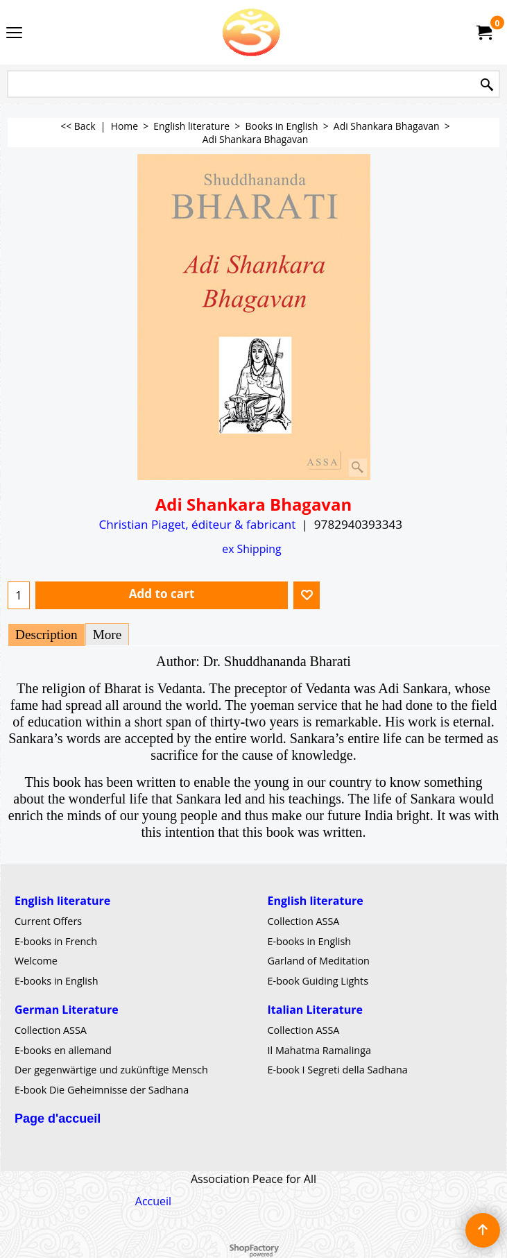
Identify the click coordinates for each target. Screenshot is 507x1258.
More (107, 634)
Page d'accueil (58, 1118)
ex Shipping (251, 548)
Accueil (153, 1201)
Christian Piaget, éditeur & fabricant (196, 524)
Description (46, 634)
